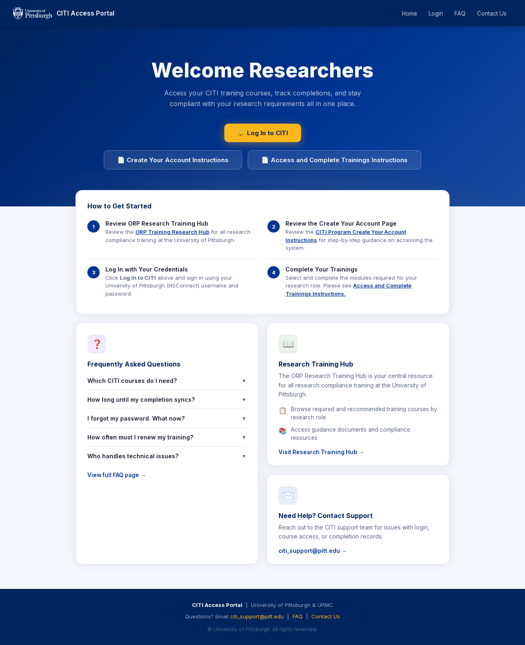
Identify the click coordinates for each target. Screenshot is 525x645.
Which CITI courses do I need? (167, 380)
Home (409, 13)
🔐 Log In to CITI (262, 133)
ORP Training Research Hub (172, 232)
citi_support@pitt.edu (257, 616)
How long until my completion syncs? (167, 399)
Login (436, 13)
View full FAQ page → (116, 475)
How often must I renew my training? (167, 437)
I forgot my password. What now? (167, 418)
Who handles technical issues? (167, 456)
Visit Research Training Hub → (321, 452)
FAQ (460, 13)
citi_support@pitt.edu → (312, 551)
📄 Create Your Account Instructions (172, 160)
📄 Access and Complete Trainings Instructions (334, 160)
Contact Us (492, 13)
